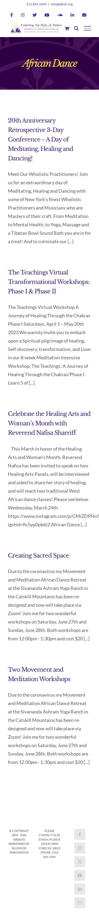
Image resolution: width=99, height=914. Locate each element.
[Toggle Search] (76, 28)
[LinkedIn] (79, 889)
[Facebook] (79, 834)
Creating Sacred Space (38, 555)
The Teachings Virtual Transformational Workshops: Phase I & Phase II (48, 282)
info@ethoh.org (62, 4)
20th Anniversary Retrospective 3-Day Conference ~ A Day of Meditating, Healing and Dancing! (40, 139)
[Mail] (79, 902)
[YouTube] (79, 875)
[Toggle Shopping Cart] (67, 28)
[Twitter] (79, 861)
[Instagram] (79, 848)
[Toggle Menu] (87, 28)
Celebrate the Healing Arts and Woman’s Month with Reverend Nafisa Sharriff (49, 423)
